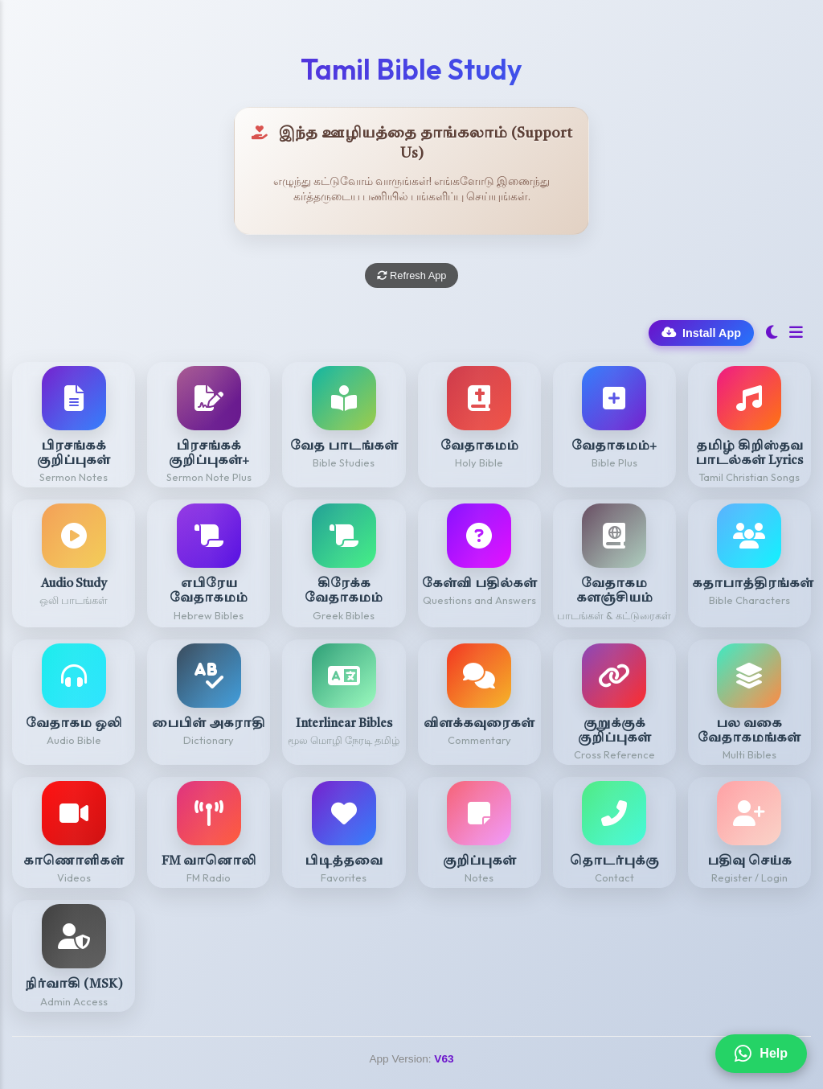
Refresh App (412, 275)
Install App (701, 333)
